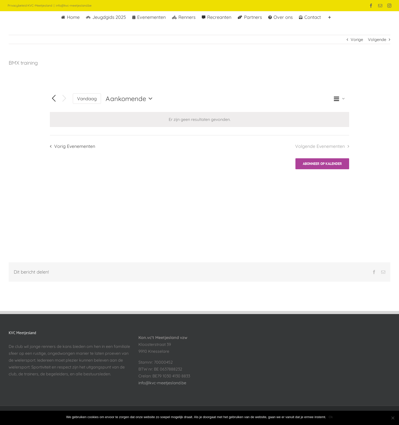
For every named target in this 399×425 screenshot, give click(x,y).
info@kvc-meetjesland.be (74, 5)
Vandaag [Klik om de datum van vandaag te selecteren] (87, 98)
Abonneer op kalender (322, 164)
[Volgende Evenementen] (64, 99)
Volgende (377, 39)
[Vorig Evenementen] (54, 99)
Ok (331, 417)
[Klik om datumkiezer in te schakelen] (130, 98)
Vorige (357, 39)
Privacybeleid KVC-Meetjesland (30, 5)
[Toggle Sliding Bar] (329, 17)
